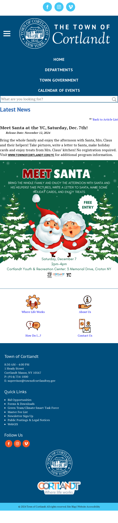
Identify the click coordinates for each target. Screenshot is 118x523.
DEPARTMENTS (59, 69)
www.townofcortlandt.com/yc (31, 155)
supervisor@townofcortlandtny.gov (31, 381)
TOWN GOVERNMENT (59, 80)
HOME (59, 59)
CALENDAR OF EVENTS (59, 90)
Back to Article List (103, 119)
